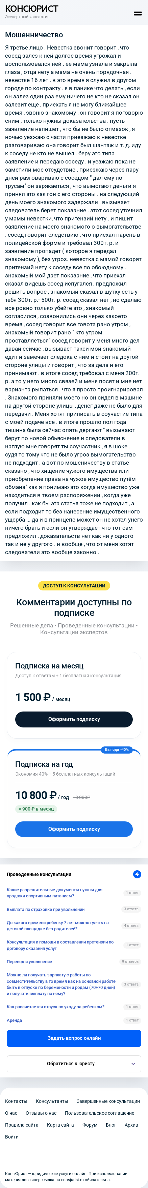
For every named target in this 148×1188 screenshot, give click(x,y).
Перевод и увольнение (29, 961)
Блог (111, 1125)
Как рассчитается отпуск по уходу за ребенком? (55, 1006)
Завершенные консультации (108, 1101)
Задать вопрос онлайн (74, 1038)
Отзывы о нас (41, 1113)
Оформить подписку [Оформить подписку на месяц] (74, 719)
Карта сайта (60, 1125)
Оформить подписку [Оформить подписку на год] (74, 829)
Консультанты (52, 1101)
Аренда (14, 1020)
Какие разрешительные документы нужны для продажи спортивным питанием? (54, 892)
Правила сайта (22, 1125)
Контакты (16, 1101)
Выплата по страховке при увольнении (45, 909)
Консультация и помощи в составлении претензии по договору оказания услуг (60, 945)
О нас (11, 1113)
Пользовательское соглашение (99, 1113)
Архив (131, 1125)
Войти (12, 1137)
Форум (89, 1125)
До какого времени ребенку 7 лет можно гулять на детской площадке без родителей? (58, 925)
